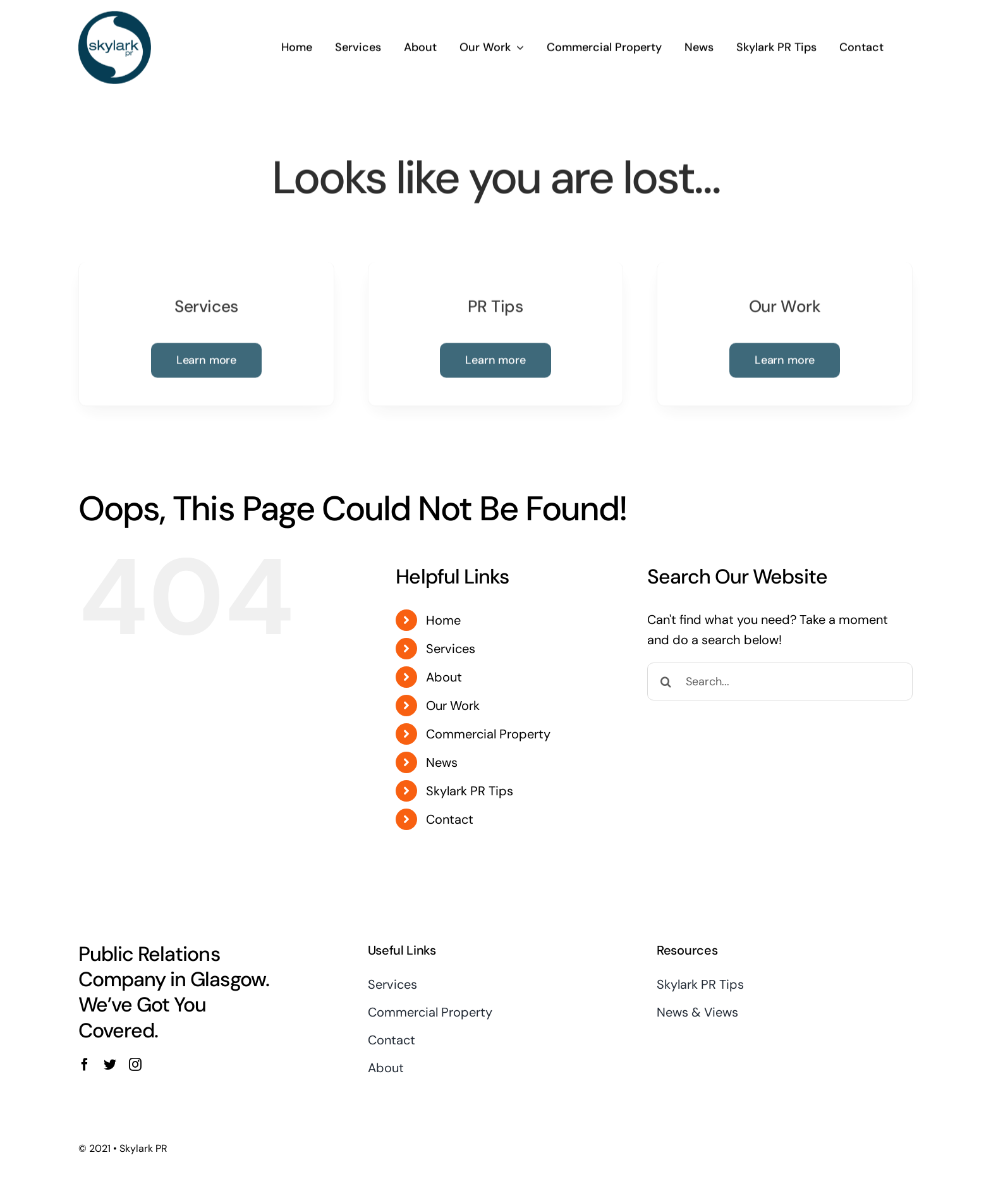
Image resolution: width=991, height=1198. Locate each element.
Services (450, 648)
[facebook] (84, 1064)
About (444, 677)
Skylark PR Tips (469, 791)
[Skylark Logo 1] (114, 15)
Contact (449, 819)
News (442, 762)
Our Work (453, 705)
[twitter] (110, 1064)
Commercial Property (488, 734)
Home (443, 620)
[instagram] (135, 1064)
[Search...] (780, 681)
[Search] (666, 681)
